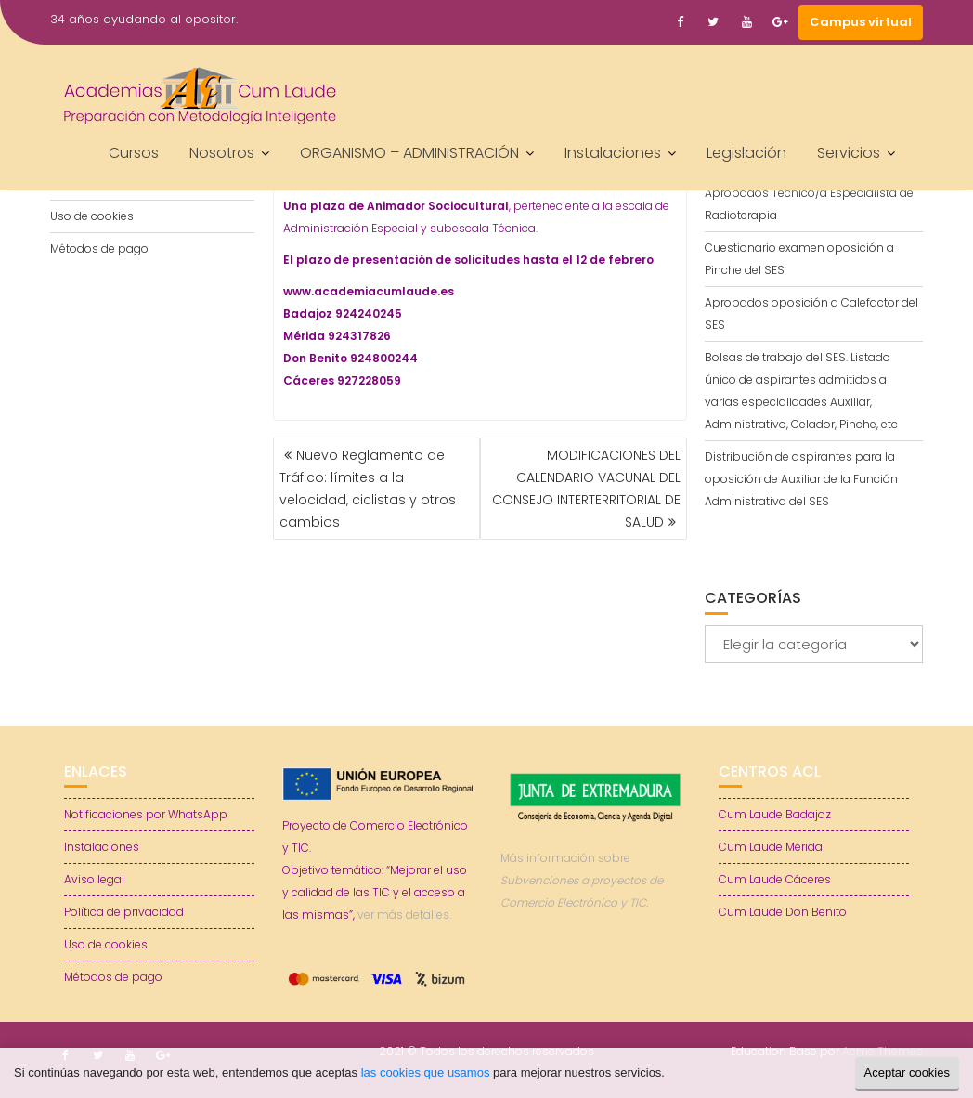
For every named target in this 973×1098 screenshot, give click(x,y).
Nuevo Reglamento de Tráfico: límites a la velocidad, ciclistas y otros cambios (367, 488)
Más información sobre (581, 880)
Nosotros (221, 152)
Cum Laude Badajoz (775, 814)
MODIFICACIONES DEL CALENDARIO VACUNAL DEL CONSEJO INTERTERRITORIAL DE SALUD (586, 488)
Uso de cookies (92, 216)
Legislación (746, 152)
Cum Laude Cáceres (775, 879)
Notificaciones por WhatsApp (145, 814)
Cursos (134, 152)
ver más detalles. (404, 914)
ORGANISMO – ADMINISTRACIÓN (409, 152)
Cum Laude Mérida (771, 847)
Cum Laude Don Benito (783, 912)
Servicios (848, 152)
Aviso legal (94, 879)
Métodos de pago (99, 248)
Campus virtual (861, 22)
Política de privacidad (124, 912)
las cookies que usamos (425, 1072)
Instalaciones (612, 152)
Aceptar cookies (907, 1072)
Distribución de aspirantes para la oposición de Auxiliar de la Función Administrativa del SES (801, 479)
